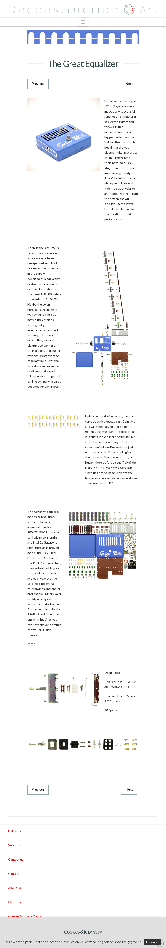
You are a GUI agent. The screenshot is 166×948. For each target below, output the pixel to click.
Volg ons (14, 845)
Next (129, 83)
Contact (13, 873)
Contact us (15, 859)
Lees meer (152, 942)
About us (14, 887)
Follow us (14, 831)
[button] (83, 22)
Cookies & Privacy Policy (24, 916)
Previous (38, 83)
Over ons (14, 902)
